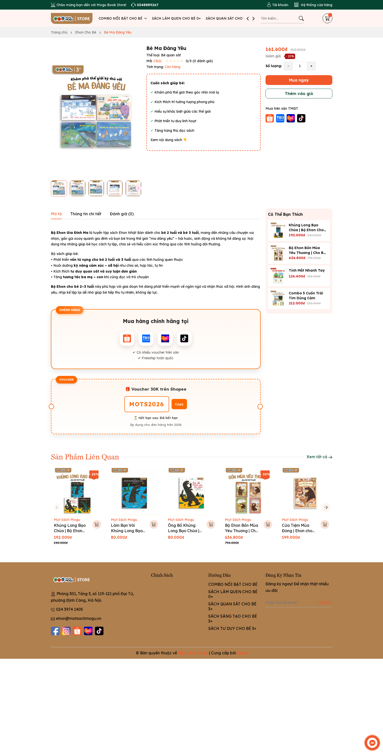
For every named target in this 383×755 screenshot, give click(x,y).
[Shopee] (77, 631)
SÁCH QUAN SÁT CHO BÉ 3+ (229, 18)
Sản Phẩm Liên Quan (85, 456)
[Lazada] (88, 631)
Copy (179, 404)
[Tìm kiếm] (301, 18)
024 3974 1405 (69, 609)
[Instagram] (66, 631)
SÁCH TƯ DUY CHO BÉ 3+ (232, 628)
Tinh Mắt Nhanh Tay (307, 270)
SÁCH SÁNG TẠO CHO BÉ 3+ (232, 618)
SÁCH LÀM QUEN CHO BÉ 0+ (176, 18)
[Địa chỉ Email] (299, 602)
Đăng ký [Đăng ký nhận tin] (325, 602)
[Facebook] (55, 631)
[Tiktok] (99, 631)
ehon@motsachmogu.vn (78, 618)
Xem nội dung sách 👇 (169, 140)
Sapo (242, 652)
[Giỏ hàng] (327, 18)
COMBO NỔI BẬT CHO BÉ (123, 18)
